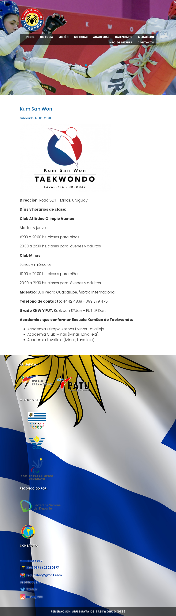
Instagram (34, 597)
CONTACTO (146, 42)
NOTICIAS (81, 37)
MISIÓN (63, 37)
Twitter (31, 589)
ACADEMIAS (101, 37)
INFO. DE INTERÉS (120, 42)
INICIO (30, 37)
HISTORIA (46, 37)
